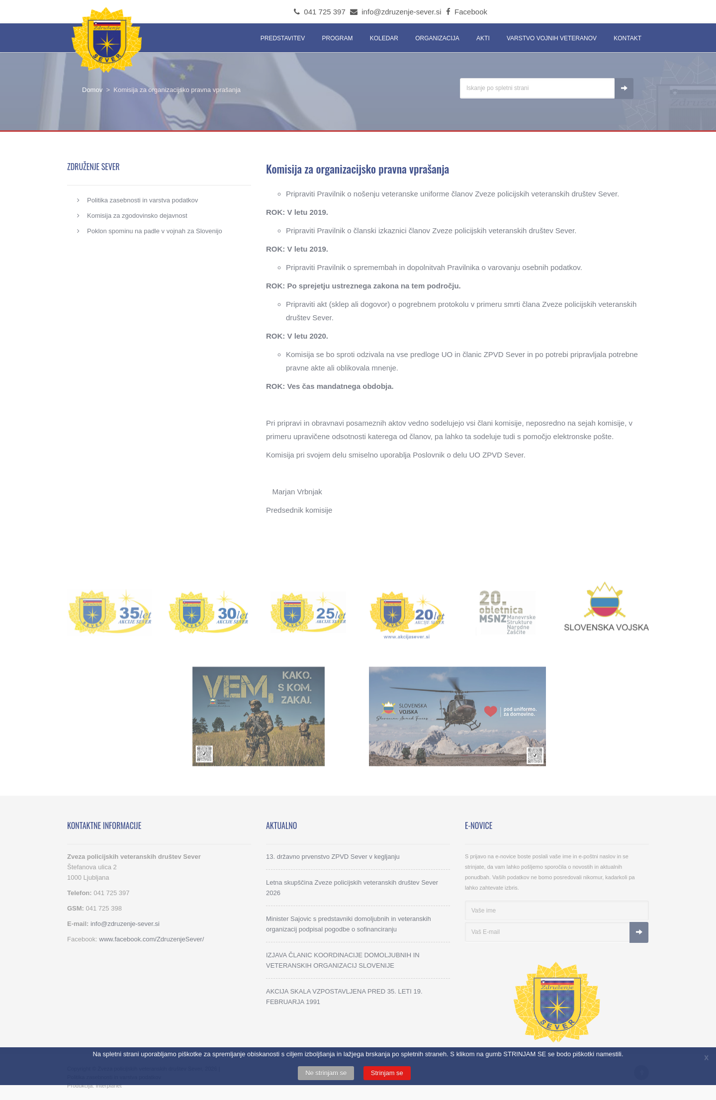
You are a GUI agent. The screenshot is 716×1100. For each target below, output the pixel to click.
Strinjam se (387, 1073)
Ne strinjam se (326, 1073)
